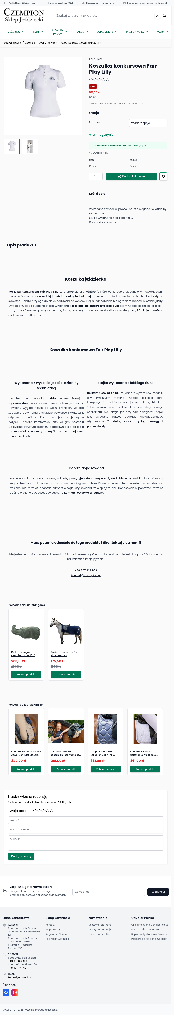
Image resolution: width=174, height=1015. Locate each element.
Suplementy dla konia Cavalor (149, 934)
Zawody (52, 43)
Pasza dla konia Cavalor (145, 929)
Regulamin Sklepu (56, 934)
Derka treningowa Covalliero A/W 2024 (23, 653)
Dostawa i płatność (99, 924)
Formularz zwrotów (99, 934)
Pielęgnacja (135, 32)
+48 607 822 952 (86, 570)
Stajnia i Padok (57, 32)
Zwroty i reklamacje (99, 929)
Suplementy (105, 32)
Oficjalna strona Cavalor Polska (149, 924)
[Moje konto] (158, 15)
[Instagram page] (14, 992)
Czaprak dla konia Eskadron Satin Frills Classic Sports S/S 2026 (104, 755)
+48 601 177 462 (17, 967)
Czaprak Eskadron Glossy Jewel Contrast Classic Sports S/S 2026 (26, 755)
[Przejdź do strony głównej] (24, 15)
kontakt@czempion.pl (86, 575)
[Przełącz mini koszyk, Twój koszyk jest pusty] (164, 15)
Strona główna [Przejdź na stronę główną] (12, 43)
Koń (36, 32)
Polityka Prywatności (58, 939)
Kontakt (50, 924)
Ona (41, 43)
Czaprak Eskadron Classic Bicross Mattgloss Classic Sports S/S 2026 (66, 755)
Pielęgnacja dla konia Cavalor (149, 939)
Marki (161, 32)
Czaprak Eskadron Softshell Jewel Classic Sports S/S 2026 (143, 755)
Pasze (80, 32)
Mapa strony (53, 929)
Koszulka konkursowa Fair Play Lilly (81, 43)
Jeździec (14, 32)
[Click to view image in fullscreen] (43, 96)
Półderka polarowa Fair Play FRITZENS (64, 653)
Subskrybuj (158, 891)
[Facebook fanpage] (6, 992)
